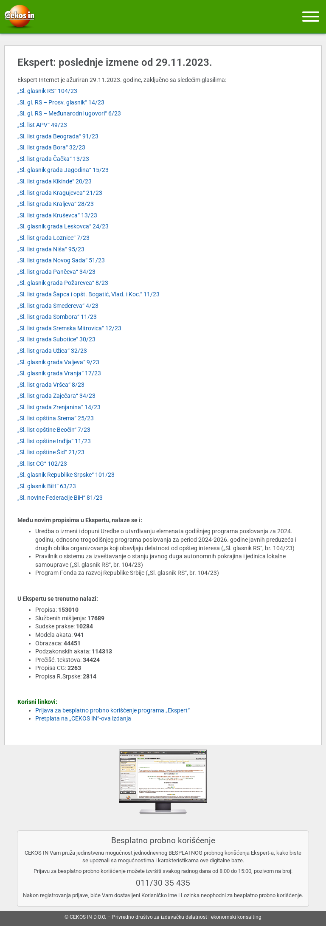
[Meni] (310, 16)
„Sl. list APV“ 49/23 (42, 124)
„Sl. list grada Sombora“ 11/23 (57, 316)
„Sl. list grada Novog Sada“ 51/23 (61, 260)
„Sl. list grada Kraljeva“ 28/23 (55, 203)
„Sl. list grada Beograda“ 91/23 (57, 136)
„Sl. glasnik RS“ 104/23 (47, 90)
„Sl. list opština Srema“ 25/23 (55, 418)
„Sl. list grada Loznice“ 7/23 (53, 237)
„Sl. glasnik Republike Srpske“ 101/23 (66, 474)
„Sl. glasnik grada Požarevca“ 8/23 (62, 282)
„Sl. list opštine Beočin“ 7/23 (53, 429)
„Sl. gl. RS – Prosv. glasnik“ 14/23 (60, 102)
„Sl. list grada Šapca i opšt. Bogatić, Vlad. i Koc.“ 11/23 (88, 294)
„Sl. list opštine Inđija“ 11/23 (54, 441)
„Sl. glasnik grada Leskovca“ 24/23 (63, 226)
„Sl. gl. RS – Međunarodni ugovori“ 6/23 (69, 113)
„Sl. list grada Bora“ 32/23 (51, 147)
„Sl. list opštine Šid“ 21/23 (50, 452)
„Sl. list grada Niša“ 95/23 (50, 249)
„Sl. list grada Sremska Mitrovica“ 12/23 (69, 328)
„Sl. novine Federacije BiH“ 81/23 (60, 497)
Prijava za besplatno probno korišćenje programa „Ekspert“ (112, 710)
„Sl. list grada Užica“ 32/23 (52, 350)
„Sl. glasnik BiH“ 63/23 (46, 486)
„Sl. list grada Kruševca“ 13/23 (57, 215)
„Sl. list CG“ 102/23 (42, 463)
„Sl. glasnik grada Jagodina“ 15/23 (63, 169)
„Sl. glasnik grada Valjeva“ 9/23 (58, 362)
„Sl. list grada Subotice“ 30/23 (56, 339)
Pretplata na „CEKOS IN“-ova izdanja (83, 718)
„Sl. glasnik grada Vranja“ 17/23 (59, 373)
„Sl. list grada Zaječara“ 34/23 (56, 395)
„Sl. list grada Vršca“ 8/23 (50, 384)
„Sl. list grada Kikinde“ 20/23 (54, 181)
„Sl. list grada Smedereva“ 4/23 (57, 305)
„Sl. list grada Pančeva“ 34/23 (56, 271)
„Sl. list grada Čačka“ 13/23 (53, 158)
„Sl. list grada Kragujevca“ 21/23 (59, 192)
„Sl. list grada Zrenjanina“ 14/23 (59, 407)
